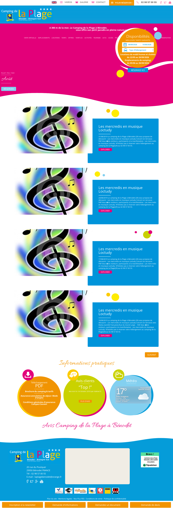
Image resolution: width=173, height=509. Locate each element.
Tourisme (97, 38)
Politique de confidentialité (115, 498)
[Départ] (147, 44)
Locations (56, 38)
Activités (88, 38)
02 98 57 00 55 (149, 2)
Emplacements (44, 38)
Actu (104, 38)
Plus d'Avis (85, 401)
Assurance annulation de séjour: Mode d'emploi (39, 397)
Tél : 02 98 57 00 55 (36, 473)
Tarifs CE (79, 38)
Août (12, 73)
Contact (100, 2)
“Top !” (85, 387)
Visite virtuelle (30, 38)
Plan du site (52, 498)
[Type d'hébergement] (138, 50)
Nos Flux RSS (79, 498)
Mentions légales (65, 498)
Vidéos (68, 2)
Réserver (9, 88)
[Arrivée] (133, 44)
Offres (71, 38)
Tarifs (64, 38)
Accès (110, 38)
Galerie (84, 2)
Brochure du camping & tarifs (39, 391)
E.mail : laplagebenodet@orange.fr (44, 476)
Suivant (151, 354)
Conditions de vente (94, 498)
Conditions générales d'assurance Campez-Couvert (39, 403)
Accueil (3, 73)
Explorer (105, 149)
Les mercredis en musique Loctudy (121, 128)
